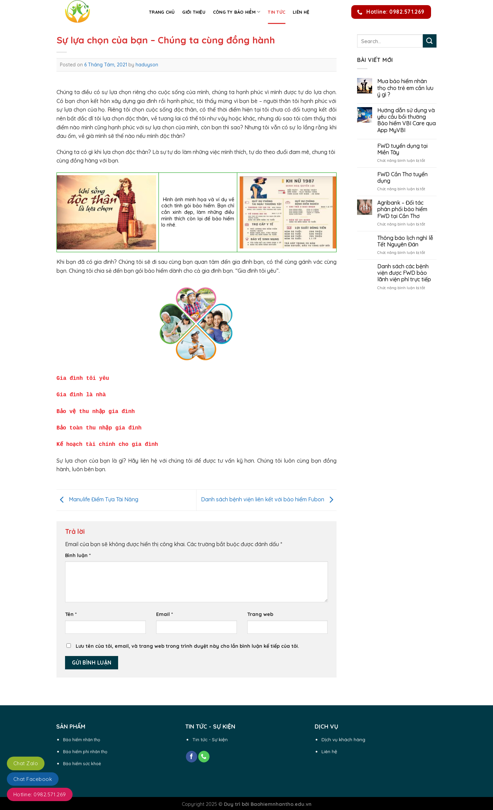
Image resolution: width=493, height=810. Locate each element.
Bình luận (78, 552)
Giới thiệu (193, 12)
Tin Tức (276, 12)
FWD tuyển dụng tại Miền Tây (402, 149)
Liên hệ (301, 12)
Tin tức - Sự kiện (210, 736)
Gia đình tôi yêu (84, 378)
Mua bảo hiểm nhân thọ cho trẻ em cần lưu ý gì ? (405, 88)
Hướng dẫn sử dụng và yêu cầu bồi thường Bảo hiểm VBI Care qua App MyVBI (406, 120)
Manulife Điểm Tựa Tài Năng (97, 495)
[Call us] (204, 753)
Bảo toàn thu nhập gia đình (99, 425)
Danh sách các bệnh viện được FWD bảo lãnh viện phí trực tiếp (404, 273)
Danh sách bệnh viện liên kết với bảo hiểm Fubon (269, 495)
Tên (71, 611)
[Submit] (430, 41)
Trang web (260, 611)
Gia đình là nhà (81, 393)
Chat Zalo (25, 763)
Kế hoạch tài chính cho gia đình (107, 441)
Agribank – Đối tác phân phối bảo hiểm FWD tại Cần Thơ (402, 209)
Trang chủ (162, 12)
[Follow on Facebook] (191, 753)
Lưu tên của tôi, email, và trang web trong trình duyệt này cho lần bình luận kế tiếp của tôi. (187, 643)
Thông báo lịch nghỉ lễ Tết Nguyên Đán (405, 241)
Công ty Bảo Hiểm (237, 12)
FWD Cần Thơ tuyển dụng (402, 177)
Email (164, 611)
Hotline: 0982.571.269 (39, 794)
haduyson (147, 65)
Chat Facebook (32, 779)
